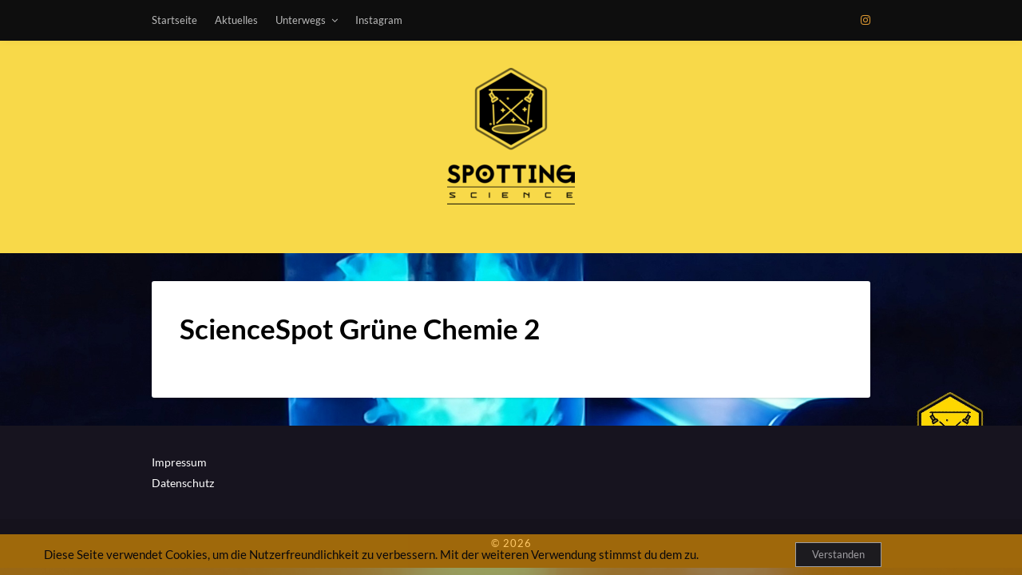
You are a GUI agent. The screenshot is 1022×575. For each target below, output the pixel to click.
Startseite (174, 20)
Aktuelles (236, 20)
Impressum (179, 462)
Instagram (378, 20)
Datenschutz (183, 483)
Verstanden (838, 554)
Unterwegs (300, 20)
